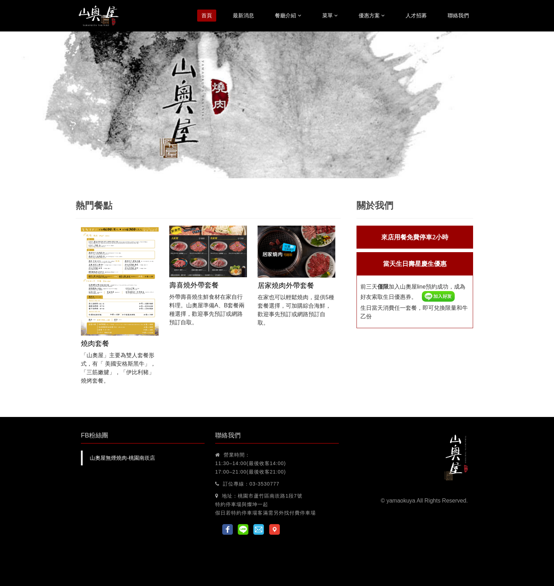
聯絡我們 (458, 15)
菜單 (330, 15)
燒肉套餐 (95, 343)
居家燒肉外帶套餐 (286, 285)
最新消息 (243, 15)
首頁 (206, 15)
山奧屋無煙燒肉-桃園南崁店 (122, 458)
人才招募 (416, 15)
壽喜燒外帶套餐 (194, 285)
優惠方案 (372, 15)
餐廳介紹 (288, 15)
